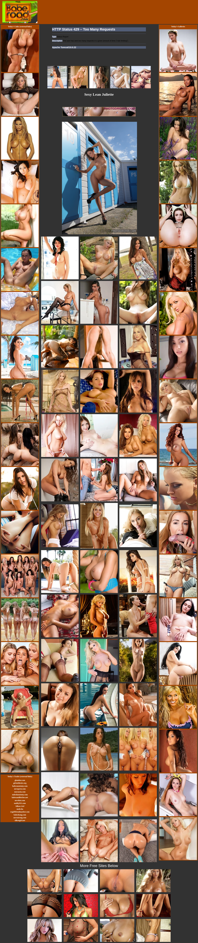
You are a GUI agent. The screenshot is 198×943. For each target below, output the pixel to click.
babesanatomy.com (20, 786)
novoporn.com (20, 789)
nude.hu (20, 809)
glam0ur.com (20, 780)
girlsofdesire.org (19, 783)
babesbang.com (20, 815)
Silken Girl (19, 806)
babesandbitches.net (20, 797)
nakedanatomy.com (20, 795)
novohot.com (20, 800)
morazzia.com (19, 792)
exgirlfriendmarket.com (19, 812)
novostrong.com (19, 818)
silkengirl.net (20, 820)
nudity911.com (20, 803)
